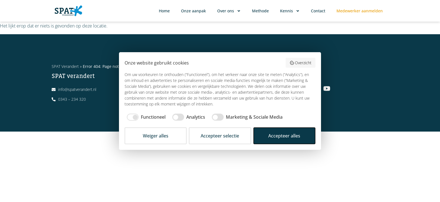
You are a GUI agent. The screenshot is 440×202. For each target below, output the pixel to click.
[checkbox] (145, 117)
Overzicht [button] (301, 62)
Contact (318, 10)
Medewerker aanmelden (359, 10)
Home (164, 10)
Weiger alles (155, 136)
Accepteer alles (284, 136)
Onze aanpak (193, 10)
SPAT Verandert (65, 66)
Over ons (229, 11)
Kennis (290, 11)
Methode (260, 10)
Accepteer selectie (220, 136)
